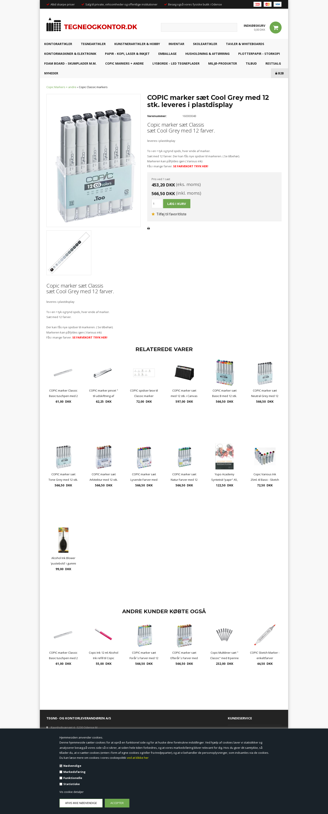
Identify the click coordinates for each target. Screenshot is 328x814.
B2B (279, 73)
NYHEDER (51, 73)
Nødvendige (72, 766)
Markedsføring (74, 772)
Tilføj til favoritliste (169, 214)
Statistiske (71, 784)
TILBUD (251, 63)
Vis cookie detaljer (71, 792)
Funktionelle (72, 778)
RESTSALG (273, 63)
